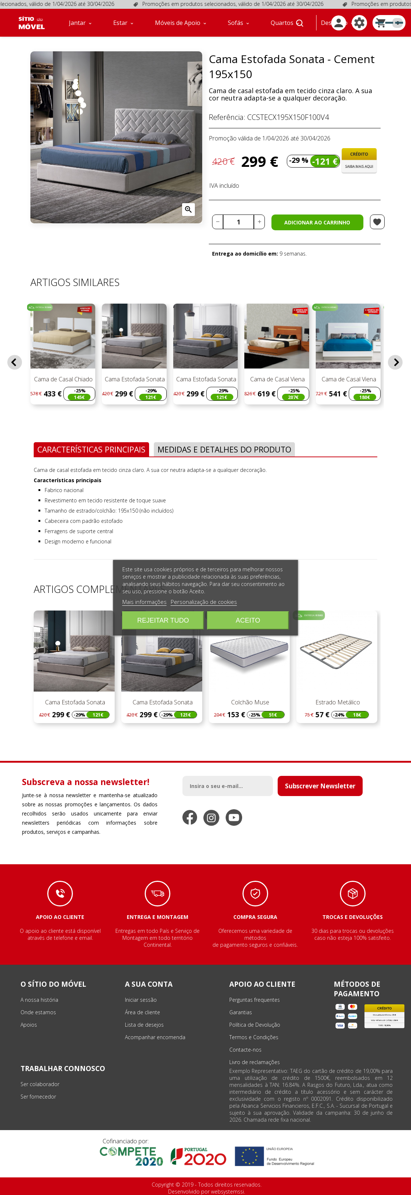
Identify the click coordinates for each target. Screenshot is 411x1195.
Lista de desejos (144, 1024)
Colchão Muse (249, 702)
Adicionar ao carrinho (317, 222)
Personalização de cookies (204, 601)
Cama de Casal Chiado (63, 379)
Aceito (248, 620)
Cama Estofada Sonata (134, 379)
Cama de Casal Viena (277, 379)
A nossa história (39, 999)
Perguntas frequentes (254, 999)
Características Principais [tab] (91, 449)
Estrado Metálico (337, 702)
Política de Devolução (254, 1024)
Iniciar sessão (141, 999)
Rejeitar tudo (163, 620)
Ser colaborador (40, 1084)
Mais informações (144, 601)
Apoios (29, 1024)
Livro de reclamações (254, 1062)
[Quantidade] (238, 222)
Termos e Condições (253, 1037)
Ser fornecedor (38, 1096)
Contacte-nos (245, 1049)
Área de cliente (142, 1012)
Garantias (240, 1012)
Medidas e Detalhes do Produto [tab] (224, 449)
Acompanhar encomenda (155, 1037)
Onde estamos (38, 1012)
